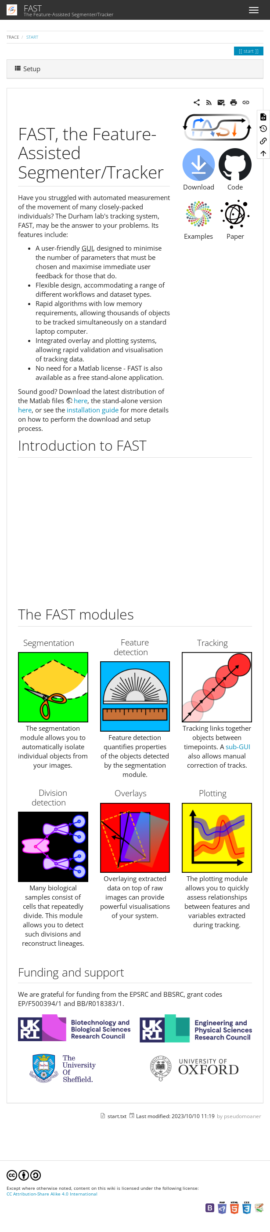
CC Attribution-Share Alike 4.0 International (52, 1194)
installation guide (93, 409)
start (32, 37)
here (80, 400)
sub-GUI (238, 746)
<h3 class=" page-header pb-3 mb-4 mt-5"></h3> (135, 528)
